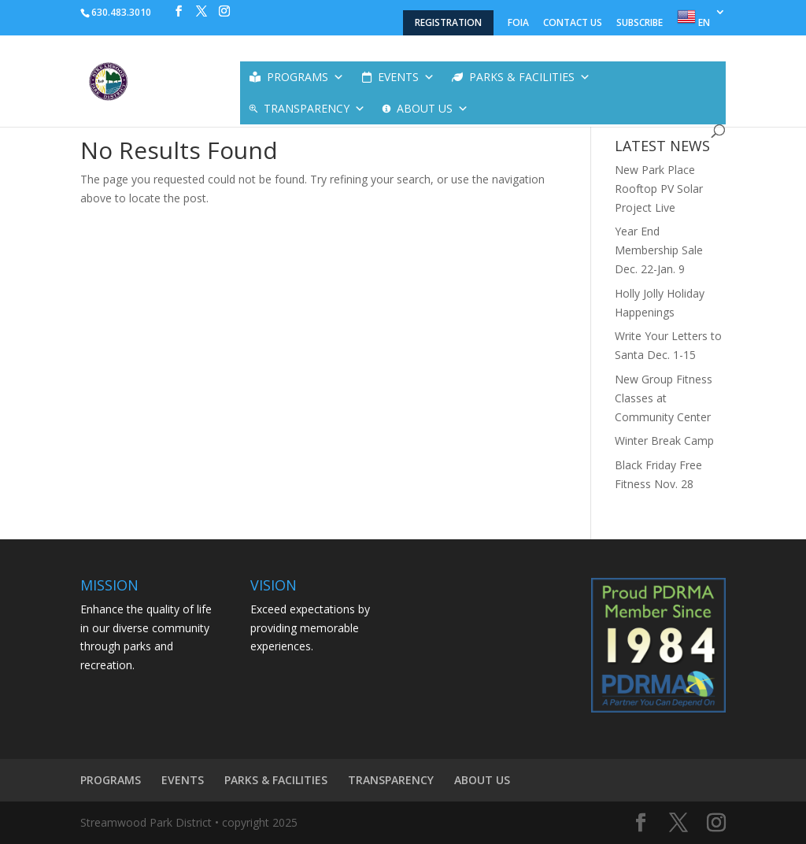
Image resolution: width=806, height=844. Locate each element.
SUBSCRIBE (639, 23)
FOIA (518, 23)
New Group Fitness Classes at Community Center (663, 398)
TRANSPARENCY (314, 108)
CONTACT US (572, 23)
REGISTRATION (448, 22)
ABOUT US (432, 108)
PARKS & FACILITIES (529, 77)
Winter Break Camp (664, 440)
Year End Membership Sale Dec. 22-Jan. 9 (659, 250)
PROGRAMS (305, 77)
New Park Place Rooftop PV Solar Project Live (659, 188)
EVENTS (406, 77)
